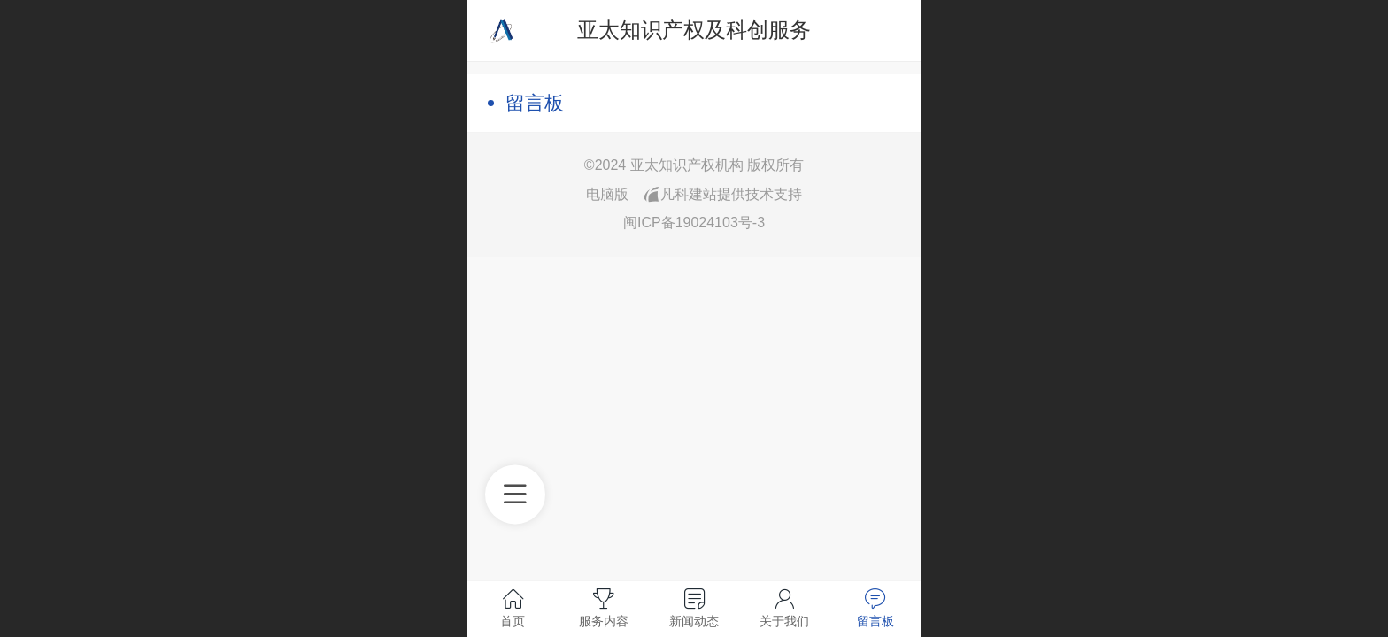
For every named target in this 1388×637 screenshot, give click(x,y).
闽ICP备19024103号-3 (694, 222)
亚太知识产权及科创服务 (694, 30)
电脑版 (607, 194)
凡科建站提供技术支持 (723, 195)
